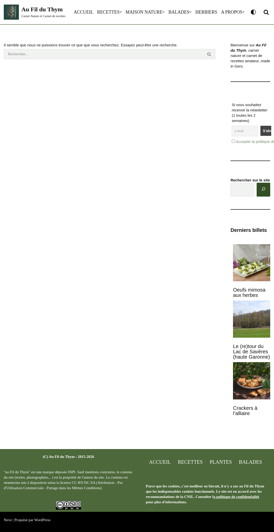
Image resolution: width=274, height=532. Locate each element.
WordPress (42, 520)
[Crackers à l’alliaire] (251, 381)
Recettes (108, 12)
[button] (121, 12)
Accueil (83, 12)
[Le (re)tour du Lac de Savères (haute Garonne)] (251, 319)
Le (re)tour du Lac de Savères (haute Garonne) (251, 351)
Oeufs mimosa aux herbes (249, 292)
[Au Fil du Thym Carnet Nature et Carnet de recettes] (34, 12)
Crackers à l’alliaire (245, 410)
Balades (178, 12)
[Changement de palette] (253, 12)
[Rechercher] (103, 54)
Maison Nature (144, 12)
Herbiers (206, 12)
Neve (8, 520)
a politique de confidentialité (236, 497)
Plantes (221, 462)
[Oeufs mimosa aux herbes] (251, 263)
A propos (231, 12)
